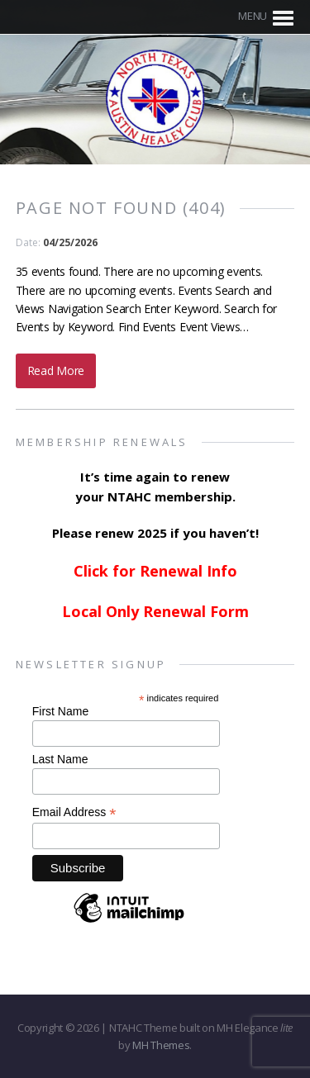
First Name (60, 711)
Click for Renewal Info (155, 571)
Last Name (60, 759)
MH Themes (160, 1045)
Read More (55, 370)
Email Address (74, 812)
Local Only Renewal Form (155, 611)
